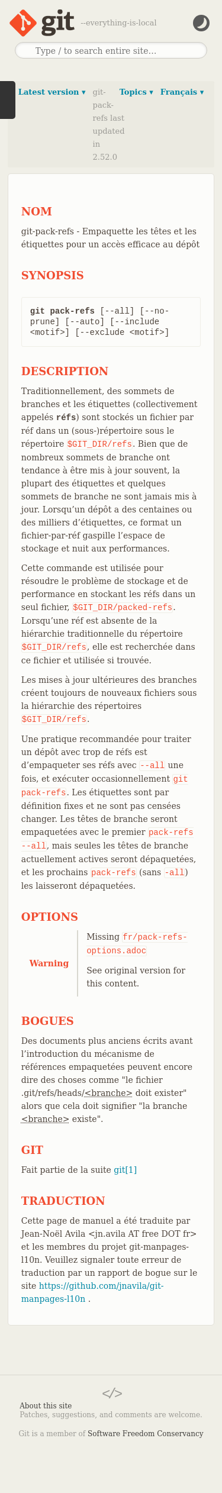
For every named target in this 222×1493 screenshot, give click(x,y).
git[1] (125, 1170)
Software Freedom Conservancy (145, 1434)
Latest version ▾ (52, 92)
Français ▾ (182, 92)
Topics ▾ (136, 92)
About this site (46, 1406)
